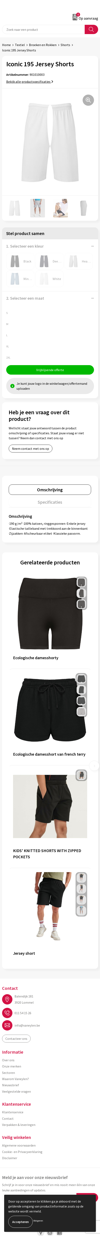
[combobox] (43, 29)
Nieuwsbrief (10, 1085)
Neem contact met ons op (30, 448)
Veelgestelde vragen (16, 1091)
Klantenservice (12, 1112)
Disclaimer (9, 1158)
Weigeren (38, 1220)
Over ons (8, 1060)
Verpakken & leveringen (18, 1125)
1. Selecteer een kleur (25, 246)
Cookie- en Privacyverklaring (22, 1152)
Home (6, 45)
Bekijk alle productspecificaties (29, 82)
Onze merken (11, 1066)
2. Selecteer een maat (25, 298)
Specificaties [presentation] (50, 502)
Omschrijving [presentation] (50, 490)
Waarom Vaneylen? (15, 1079)
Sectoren (8, 1073)
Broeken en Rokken (43, 45)
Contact (8, 1118)
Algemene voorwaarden (19, 1145)
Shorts (65, 45)
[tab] (50, 489)
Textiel (20, 45)
